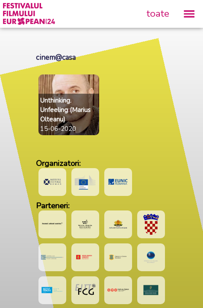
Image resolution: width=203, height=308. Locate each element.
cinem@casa (56, 57)
